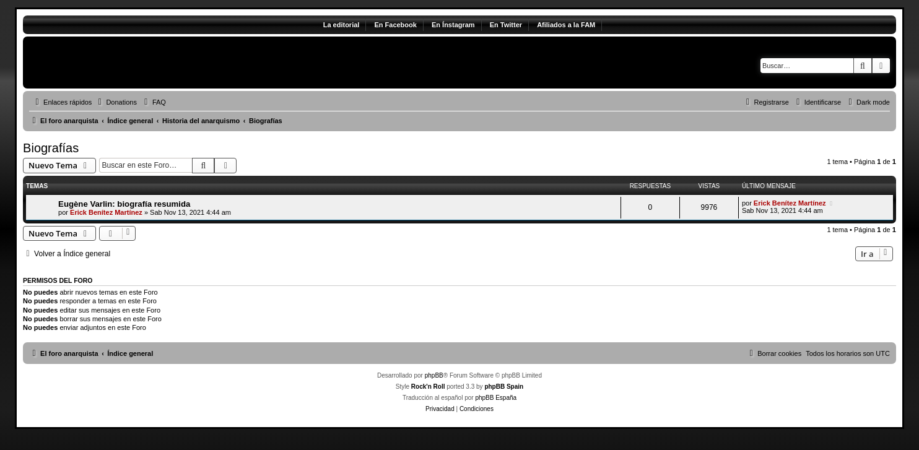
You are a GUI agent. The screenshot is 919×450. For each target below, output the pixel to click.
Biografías (51, 148)
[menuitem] (116, 102)
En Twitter (506, 24)
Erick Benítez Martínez (106, 212)
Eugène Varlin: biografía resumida (124, 204)
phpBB (434, 375)
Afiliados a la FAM (566, 24)
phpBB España (495, 397)
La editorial (341, 24)
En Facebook (395, 24)
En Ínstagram (453, 24)
